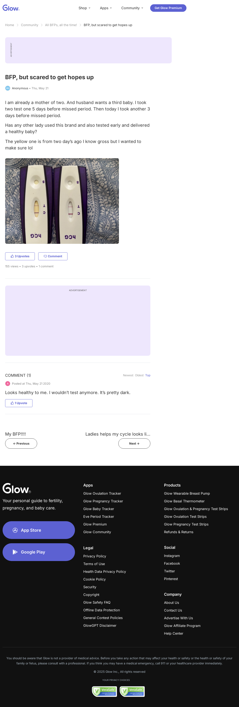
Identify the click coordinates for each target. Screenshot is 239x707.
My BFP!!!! (15, 434)
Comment (53, 256)
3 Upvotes (19, 256)
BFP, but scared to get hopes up (108, 25)
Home (9, 25)
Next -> (134, 443)
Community (29, 25)
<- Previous (21, 443)
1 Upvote (18, 403)
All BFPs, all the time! (61, 25)
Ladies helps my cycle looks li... (117, 434)
